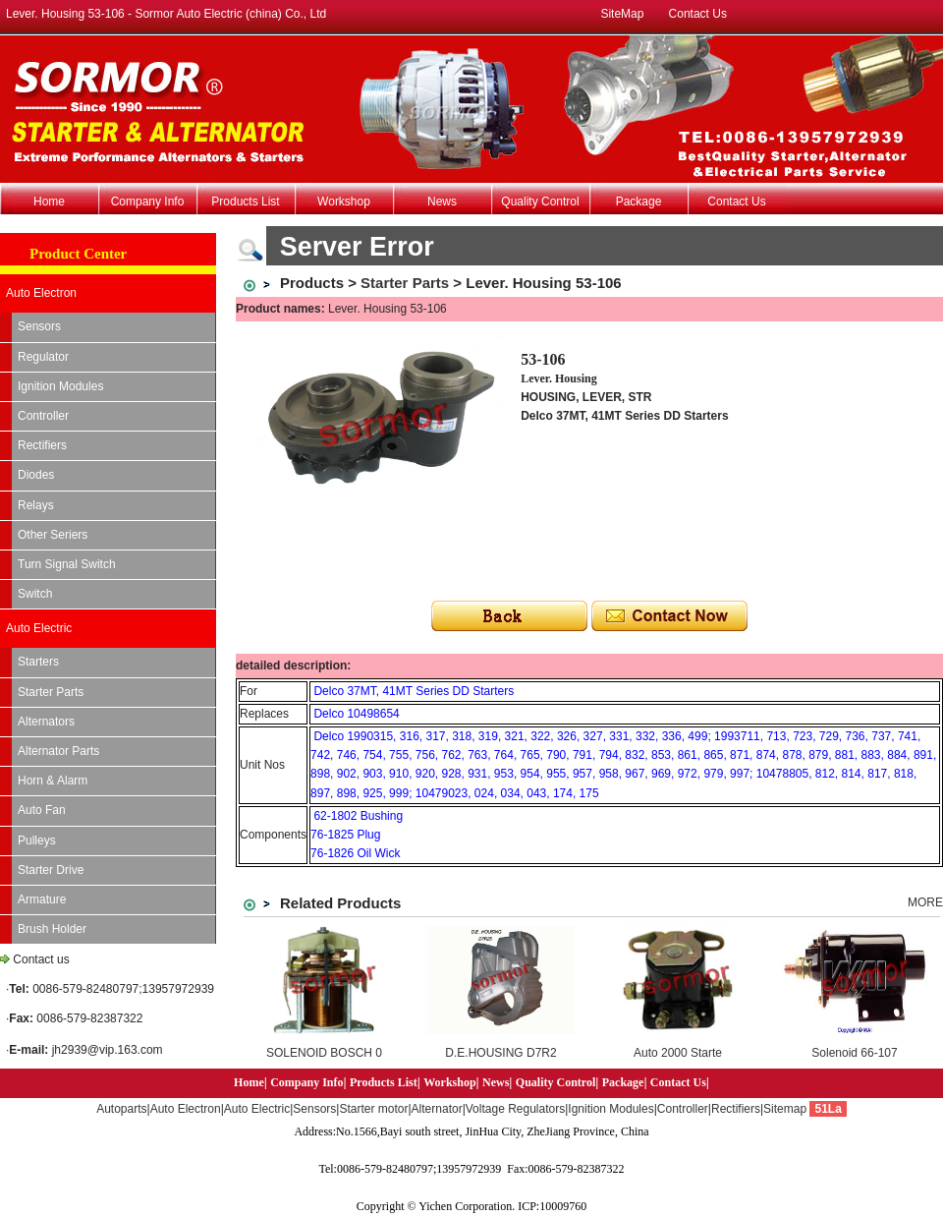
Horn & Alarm (52, 780)
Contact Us (698, 14)
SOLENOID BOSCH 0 (324, 1053)
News (442, 201)
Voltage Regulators (515, 1109)
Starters (38, 661)
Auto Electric (39, 628)
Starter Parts (50, 692)
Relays (36, 505)
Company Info (148, 201)
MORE (925, 902)
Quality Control (540, 201)
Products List (245, 201)
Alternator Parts (58, 751)
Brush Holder (52, 929)
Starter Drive (50, 870)
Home (49, 201)
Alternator (437, 1109)
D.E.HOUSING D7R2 (500, 1053)
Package (639, 201)
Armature (42, 899)
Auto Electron (41, 293)
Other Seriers (52, 535)
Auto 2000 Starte (678, 1053)
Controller (43, 416)
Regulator (43, 357)
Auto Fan (42, 810)
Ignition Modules (60, 386)
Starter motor (373, 1109)
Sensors (39, 326)
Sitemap (784, 1109)
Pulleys (37, 840)
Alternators (46, 721)
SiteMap (621, 14)
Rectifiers (42, 445)
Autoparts (121, 1109)
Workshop (343, 201)
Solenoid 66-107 (854, 1053)
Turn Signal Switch (67, 564)
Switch (35, 594)
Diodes (36, 475)
